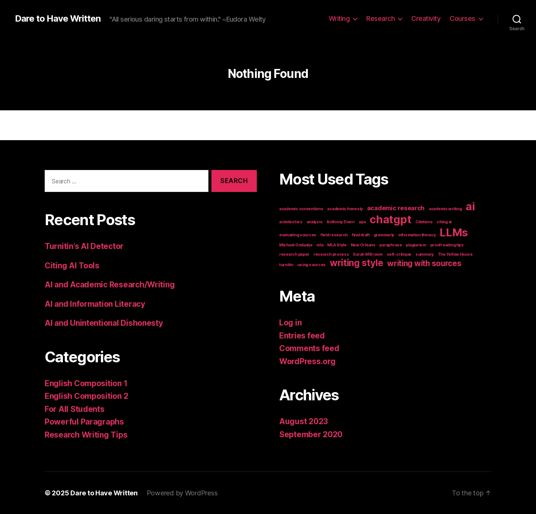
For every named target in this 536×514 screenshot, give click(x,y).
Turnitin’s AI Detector (84, 246)
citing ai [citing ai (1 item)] (444, 222)
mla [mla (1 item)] (319, 245)
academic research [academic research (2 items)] (396, 208)
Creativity (425, 18)
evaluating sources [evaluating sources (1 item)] (297, 235)
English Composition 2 (86, 396)
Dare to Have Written (57, 18)
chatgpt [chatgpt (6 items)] (390, 219)
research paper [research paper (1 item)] (294, 254)
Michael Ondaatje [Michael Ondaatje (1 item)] (296, 245)
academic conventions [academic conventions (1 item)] (301, 208)
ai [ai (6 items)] (470, 206)
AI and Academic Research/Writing (110, 284)
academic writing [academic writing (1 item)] (445, 208)
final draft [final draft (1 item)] (361, 235)
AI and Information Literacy (95, 304)
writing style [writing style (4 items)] (356, 263)
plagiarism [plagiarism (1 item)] (416, 245)
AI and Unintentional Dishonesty (104, 323)
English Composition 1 (86, 383)
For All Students (75, 409)
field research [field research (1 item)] (334, 235)
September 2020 (310, 434)
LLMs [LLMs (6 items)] (454, 232)
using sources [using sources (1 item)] (311, 264)
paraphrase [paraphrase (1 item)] (390, 245)
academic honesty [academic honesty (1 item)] (345, 208)
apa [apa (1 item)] (362, 222)
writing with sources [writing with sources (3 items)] (424, 263)
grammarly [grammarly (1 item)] (384, 235)
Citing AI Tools (72, 265)
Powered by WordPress (182, 493)
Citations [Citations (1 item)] (424, 222)
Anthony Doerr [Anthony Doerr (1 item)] (340, 222)
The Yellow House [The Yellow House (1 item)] (455, 254)
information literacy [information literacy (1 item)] (417, 235)
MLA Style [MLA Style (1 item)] (337, 245)
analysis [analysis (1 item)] (315, 222)
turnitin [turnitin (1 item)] (286, 264)
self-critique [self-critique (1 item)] (399, 254)
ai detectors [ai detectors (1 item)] (291, 222)
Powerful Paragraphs (84, 421)
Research (380, 18)
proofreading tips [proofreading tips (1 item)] (447, 245)
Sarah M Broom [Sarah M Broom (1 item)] (368, 254)
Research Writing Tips (86, 434)
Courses (462, 18)
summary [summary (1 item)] (424, 254)
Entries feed (302, 335)
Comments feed (309, 348)
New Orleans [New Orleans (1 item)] (363, 245)
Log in (290, 322)
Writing (339, 18)
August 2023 (303, 421)
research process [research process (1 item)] (331, 254)
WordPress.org (307, 361)
